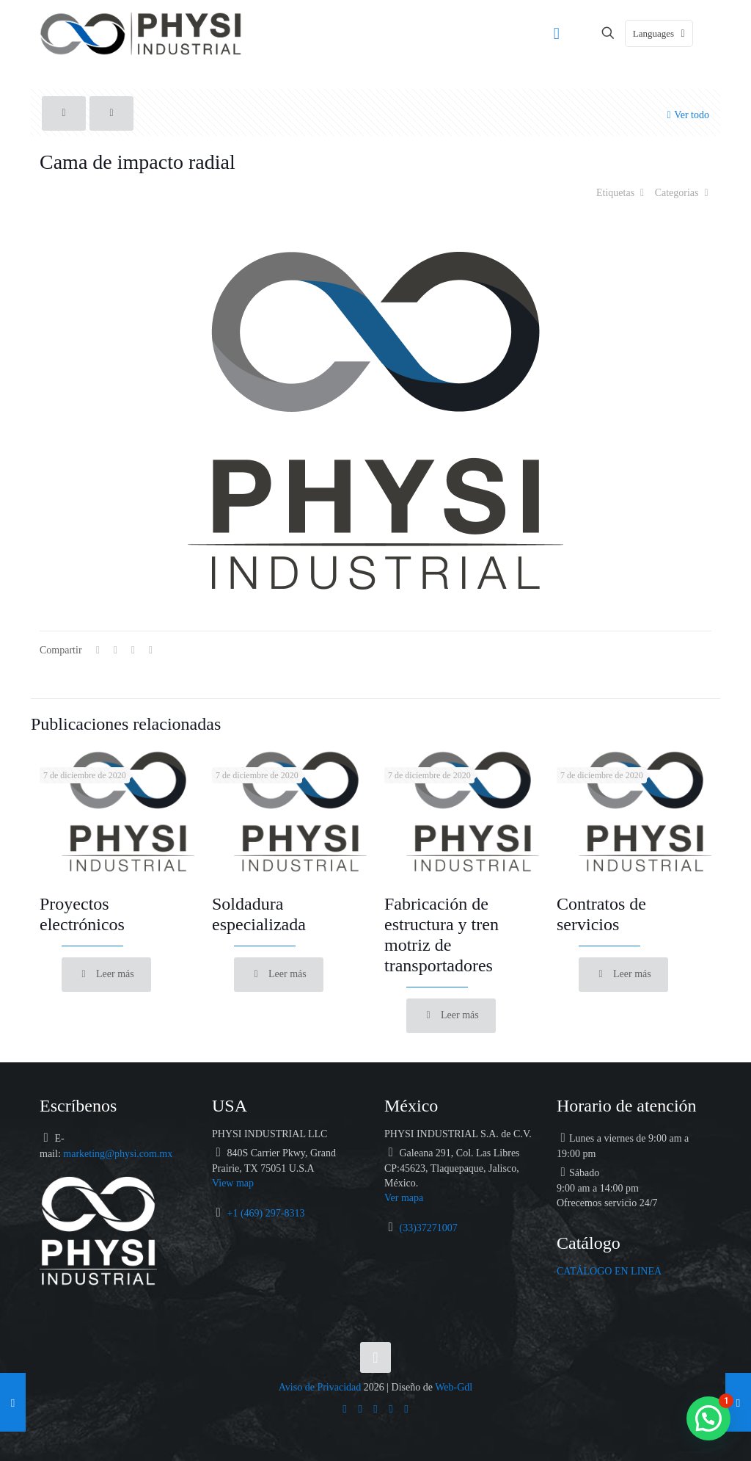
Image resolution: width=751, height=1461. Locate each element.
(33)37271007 (429, 1227)
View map (233, 1183)
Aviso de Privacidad (320, 1387)
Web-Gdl (453, 1387)
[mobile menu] (556, 33)
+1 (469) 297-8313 (266, 1213)
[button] (708, 1418)
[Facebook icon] (360, 1408)
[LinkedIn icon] (375, 1408)
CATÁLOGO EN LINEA (609, 1271)
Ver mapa (403, 1197)
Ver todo (686, 114)
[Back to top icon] (375, 1357)
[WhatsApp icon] (345, 1408)
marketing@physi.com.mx (117, 1153)
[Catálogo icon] (406, 1408)
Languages (660, 33)
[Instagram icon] (391, 1408)
